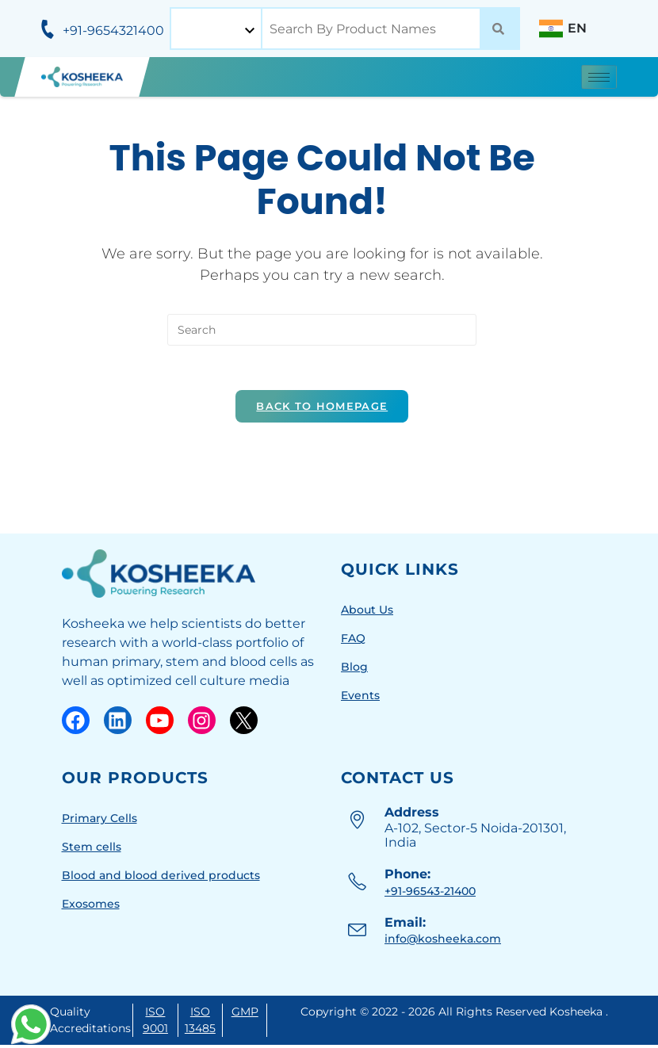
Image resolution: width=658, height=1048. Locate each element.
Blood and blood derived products (161, 877)
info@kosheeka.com (442, 942)
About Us (367, 612)
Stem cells (91, 849)
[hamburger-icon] (599, 76)
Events (360, 697)
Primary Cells (99, 820)
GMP (244, 1015)
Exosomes (91, 906)
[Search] (498, 28)
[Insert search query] (321, 329)
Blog (354, 669)
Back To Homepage (322, 408)
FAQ (353, 640)
